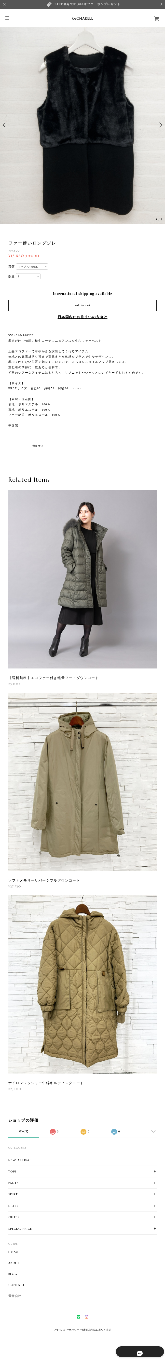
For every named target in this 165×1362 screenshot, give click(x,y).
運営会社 (15, 1296)
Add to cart (82, 305)
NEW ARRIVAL (19, 1160)
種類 (11, 266)
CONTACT (16, 1285)
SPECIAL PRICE (20, 1228)
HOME (13, 1252)
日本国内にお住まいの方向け (83, 317)
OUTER (14, 1217)
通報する (38, 446)
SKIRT (13, 1194)
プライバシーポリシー (66, 1329)
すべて (24, 1131)
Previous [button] (5, 125)
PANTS (13, 1183)
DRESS (13, 1206)
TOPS (12, 1171)
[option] (82, 125)
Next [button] (160, 125)
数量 (11, 276)
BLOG (12, 1274)
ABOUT (14, 1263)
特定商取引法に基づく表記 (96, 1329)
